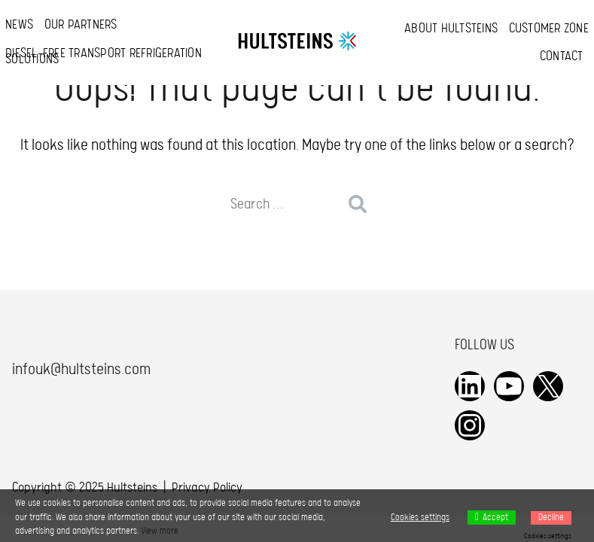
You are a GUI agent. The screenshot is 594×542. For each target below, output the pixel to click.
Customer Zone (549, 29)
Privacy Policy (207, 487)
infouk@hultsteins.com (81, 370)
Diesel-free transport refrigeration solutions (103, 56)
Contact (561, 56)
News (19, 25)
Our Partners (80, 25)
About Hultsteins (451, 29)
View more (159, 531)
